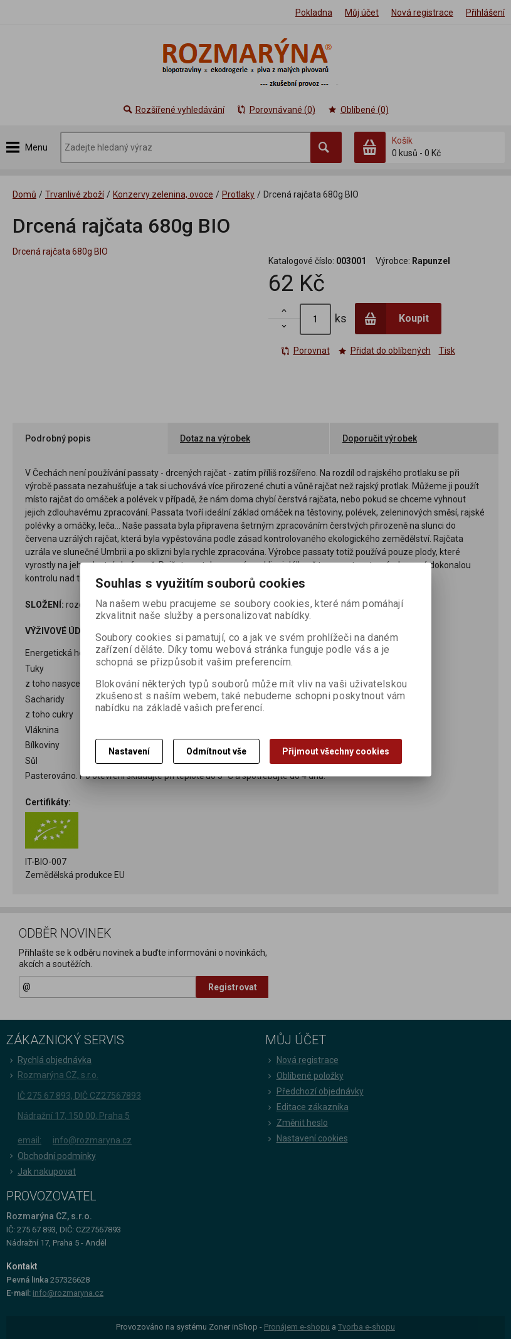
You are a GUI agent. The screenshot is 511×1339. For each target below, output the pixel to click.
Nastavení (129, 751)
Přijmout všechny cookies (335, 751)
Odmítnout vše (216, 751)
